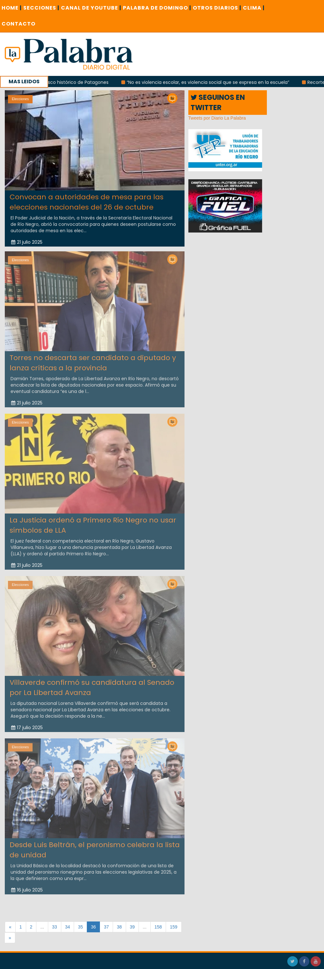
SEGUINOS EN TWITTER (218, 102)
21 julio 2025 (26, 242)
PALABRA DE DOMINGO (157, 7)
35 (80, 926)
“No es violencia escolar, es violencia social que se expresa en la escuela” (211, 82)
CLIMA (254, 7)
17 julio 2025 (27, 726)
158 (158, 926)
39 (132, 926)
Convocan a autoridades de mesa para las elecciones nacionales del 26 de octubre (86, 202)
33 (54, 926)
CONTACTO (18, 23)
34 (67, 926)
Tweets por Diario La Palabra (217, 118)
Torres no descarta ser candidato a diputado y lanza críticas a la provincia (93, 361)
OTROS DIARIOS (217, 7)
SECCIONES (41, 7)
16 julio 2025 (27, 888)
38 (119, 926)
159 (173, 926)
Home (12, 7)
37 (106, 926)
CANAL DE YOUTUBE (91, 7)
